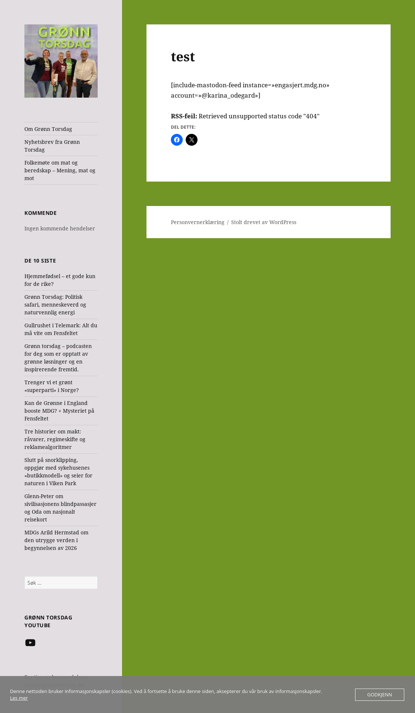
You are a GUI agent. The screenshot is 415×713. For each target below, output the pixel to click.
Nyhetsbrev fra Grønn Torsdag (52, 145)
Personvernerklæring (198, 222)
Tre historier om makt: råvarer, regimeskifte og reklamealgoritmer (54, 439)
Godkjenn (379, 694)
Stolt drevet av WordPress (263, 222)
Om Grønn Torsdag (48, 128)
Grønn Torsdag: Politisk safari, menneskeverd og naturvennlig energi (55, 304)
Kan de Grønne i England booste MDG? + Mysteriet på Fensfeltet (59, 410)
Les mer (19, 698)
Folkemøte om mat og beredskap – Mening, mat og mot (59, 170)
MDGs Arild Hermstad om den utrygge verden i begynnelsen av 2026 (56, 540)
